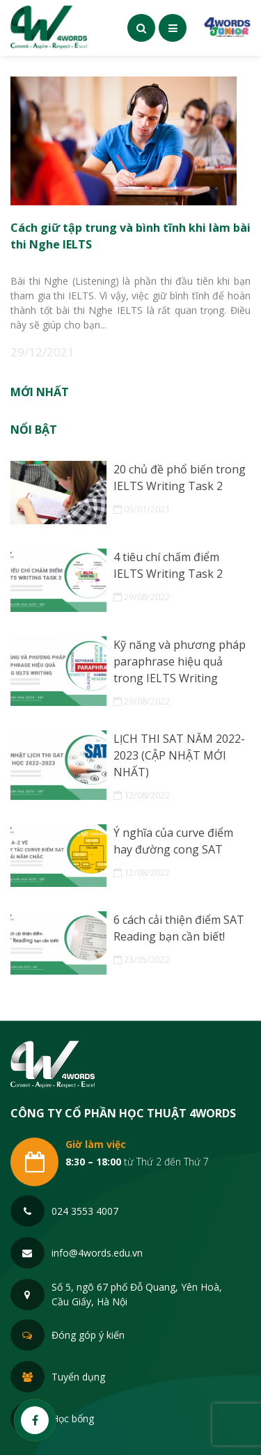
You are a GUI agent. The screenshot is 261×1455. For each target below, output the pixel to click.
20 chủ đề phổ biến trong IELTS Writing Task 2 (179, 478)
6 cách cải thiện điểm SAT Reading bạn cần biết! (178, 928)
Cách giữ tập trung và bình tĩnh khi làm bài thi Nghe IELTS (130, 235)
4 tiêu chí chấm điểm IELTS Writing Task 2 (168, 565)
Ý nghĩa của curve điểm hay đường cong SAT (173, 841)
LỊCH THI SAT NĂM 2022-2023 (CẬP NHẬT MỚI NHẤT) (179, 755)
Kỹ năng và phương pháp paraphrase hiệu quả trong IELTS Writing (179, 661)
